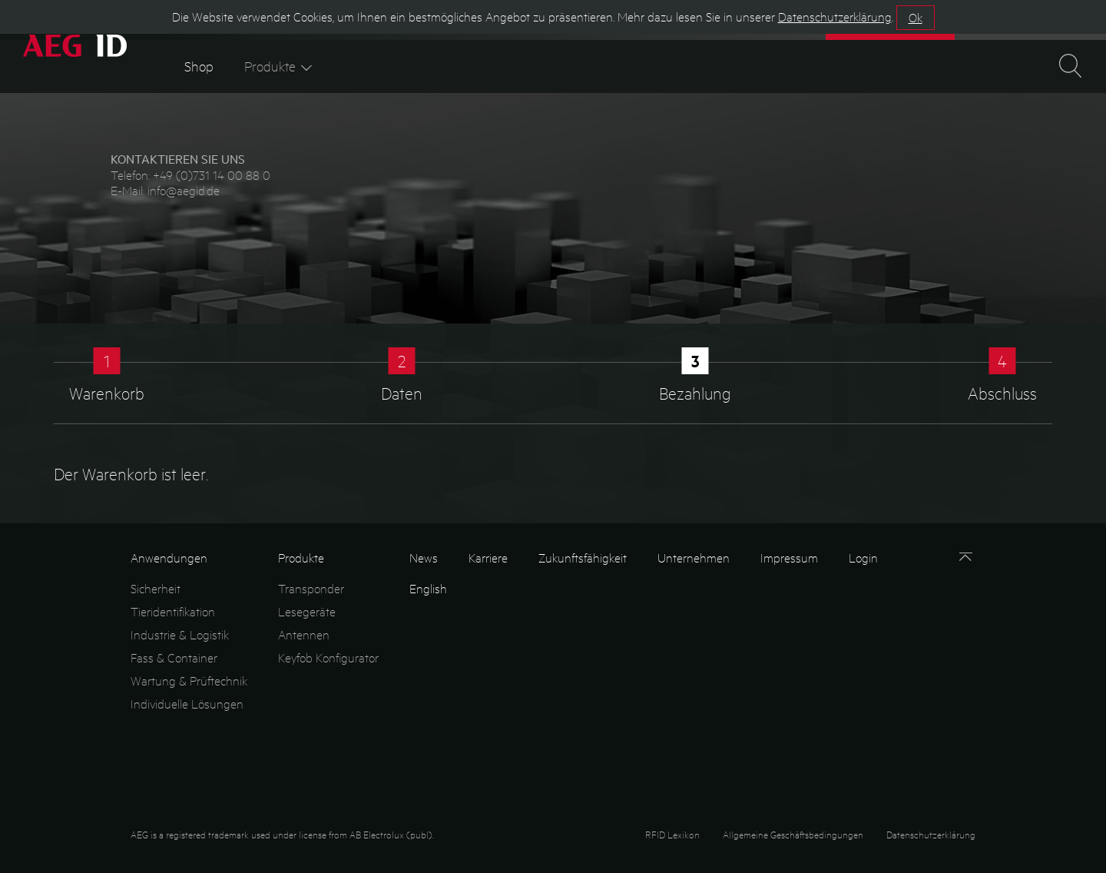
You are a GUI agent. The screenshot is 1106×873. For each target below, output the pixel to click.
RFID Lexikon (672, 834)
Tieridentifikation (173, 611)
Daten (401, 393)
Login (863, 557)
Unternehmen (693, 557)
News (423, 557)
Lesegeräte (307, 611)
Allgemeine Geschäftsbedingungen (793, 834)
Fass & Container (174, 657)
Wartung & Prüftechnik (189, 680)
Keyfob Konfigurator (328, 657)
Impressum (789, 557)
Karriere (488, 557)
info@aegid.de (183, 190)
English (428, 588)
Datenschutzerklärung (930, 834)
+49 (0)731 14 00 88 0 (211, 175)
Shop (199, 66)
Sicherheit (155, 588)
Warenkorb (106, 393)
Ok (915, 17)
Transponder (311, 588)
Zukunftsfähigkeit (582, 557)
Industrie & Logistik (180, 634)
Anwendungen (169, 557)
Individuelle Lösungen (187, 703)
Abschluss (1002, 393)
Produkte (279, 66)
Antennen (303, 634)
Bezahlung (695, 393)
